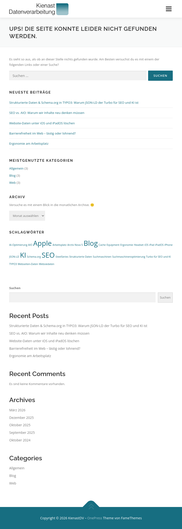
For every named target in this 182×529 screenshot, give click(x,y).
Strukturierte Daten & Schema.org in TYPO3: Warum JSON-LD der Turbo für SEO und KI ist (73, 102)
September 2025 (22, 432)
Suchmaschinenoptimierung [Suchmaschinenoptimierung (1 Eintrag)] (128, 256)
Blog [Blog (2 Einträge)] (91, 243)
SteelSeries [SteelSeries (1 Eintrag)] (61, 256)
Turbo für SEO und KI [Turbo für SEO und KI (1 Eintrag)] (158, 256)
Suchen (15, 288)
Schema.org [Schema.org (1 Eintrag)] (34, 256)
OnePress (94, 518)
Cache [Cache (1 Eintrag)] (102, 245)
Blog (12, 175)
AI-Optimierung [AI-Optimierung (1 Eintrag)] (18, 245)
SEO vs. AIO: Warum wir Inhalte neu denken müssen (46, 113)
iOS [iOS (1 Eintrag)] (146, 245)
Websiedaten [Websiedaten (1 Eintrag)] (46, 264)
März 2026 (17, 410)
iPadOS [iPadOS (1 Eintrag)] (159, 245)
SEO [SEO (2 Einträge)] (48, 255)
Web (12, 182)
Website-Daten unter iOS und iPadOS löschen (42, 123)
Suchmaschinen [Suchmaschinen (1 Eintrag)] (102, 256)
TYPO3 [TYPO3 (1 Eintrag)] (13, 264)
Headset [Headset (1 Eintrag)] (139, 245)
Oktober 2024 (19, 440)
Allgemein (16, 168)
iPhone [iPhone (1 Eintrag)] (168, 245)
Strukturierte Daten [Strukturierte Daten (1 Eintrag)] (80, 256)
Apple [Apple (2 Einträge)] (42, 243)
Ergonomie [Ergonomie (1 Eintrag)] (126, 245)
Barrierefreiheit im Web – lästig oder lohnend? (42, 133)
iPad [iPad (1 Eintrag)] (152, 245)
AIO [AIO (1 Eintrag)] (30, 245)
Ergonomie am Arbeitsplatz (28, 143)
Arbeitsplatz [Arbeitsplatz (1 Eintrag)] (60, 245)
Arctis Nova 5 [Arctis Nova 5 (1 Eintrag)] (75, 245)
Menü (168, 9)
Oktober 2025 (19, 425)
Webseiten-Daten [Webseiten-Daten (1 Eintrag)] (28, 264)
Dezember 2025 (21, 417)
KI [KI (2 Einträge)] (23, 255)
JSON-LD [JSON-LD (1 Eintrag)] (14, 256)
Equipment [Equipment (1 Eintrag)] (113, 245)
